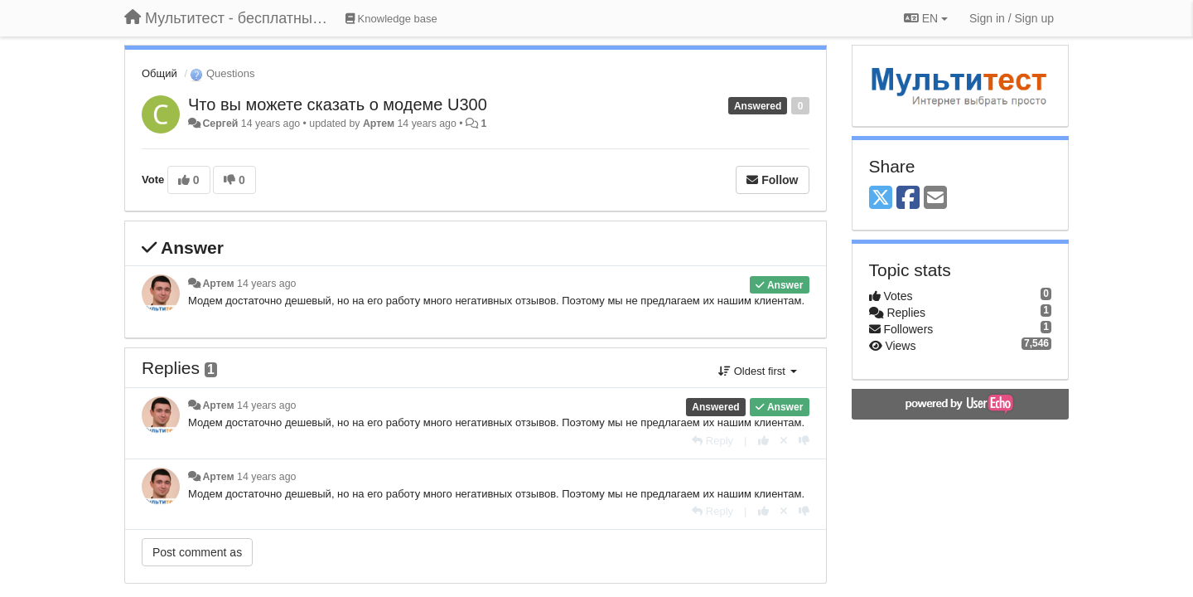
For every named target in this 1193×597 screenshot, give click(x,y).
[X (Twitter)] (880, 198)
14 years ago (266, 283)
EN (926, 18)
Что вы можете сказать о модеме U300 (337, 104)
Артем (378, 123)
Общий (159, 73)
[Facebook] (908, 198)
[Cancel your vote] (784, 440)
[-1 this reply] (804, 440)
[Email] (935, 198)
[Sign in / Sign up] (1011, 18)
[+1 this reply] (763, 440)
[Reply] (712, 440)
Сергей (220, 123)
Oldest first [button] (757, 371)
